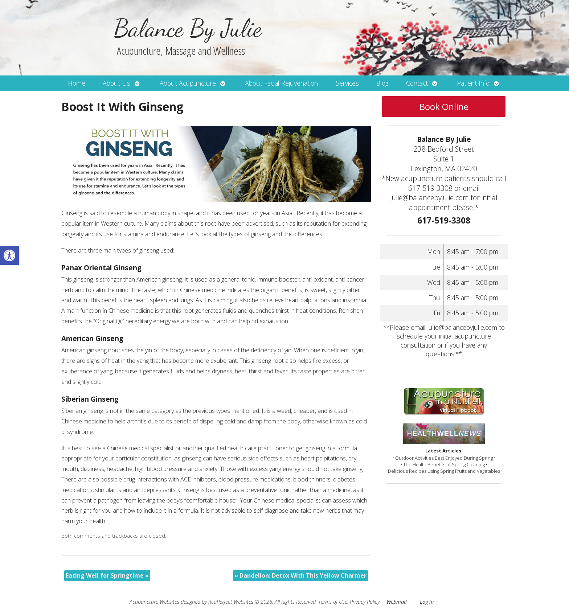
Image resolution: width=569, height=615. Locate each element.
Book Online (443, 106)
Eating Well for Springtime (107, 575)
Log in (427, 601)
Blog (382, 83)
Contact (417, 83)
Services (347, 83)
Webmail (396, 601)
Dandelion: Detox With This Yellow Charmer (300, 575)
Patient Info (473, 83)
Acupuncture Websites (154, 601)
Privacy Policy (365, 601)
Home (76, 83)
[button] (9, 255)
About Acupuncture (188, 83)
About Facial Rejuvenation (281, 83)
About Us (116, 83)
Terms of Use (332, 601)
